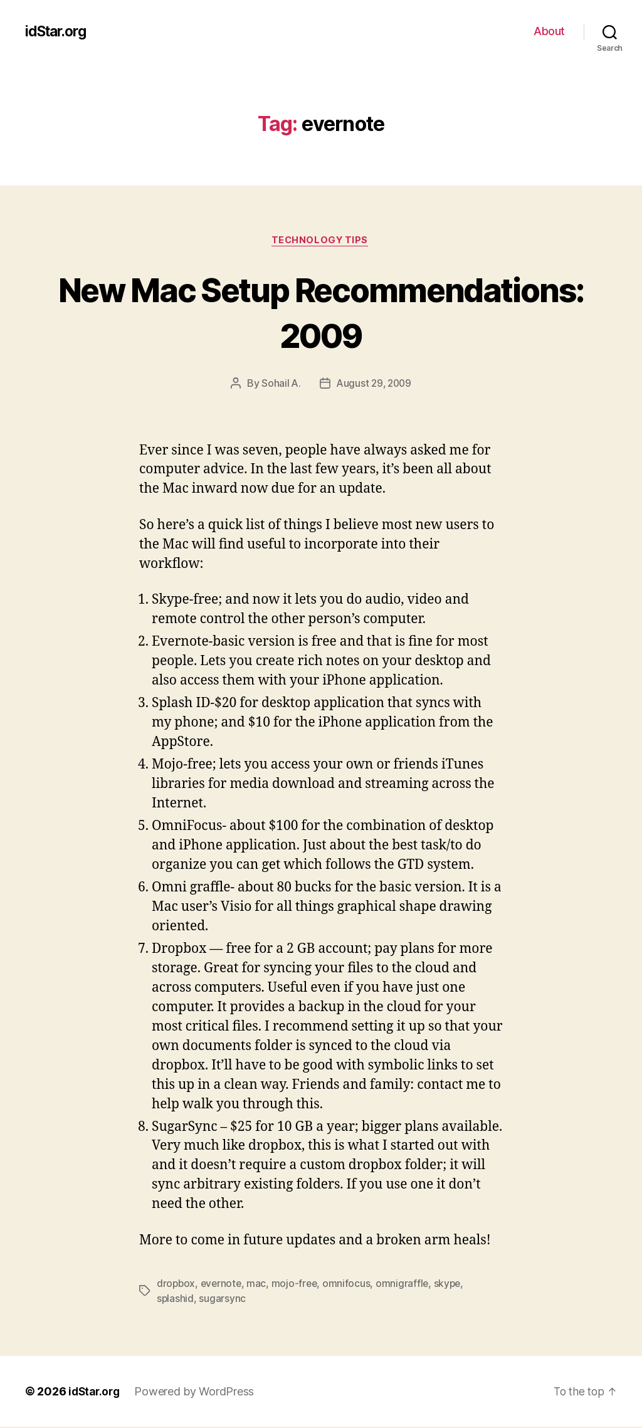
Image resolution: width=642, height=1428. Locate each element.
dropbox (176, 1284)
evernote (223, 1284)
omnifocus (351, 1284)
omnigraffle (406, 1284)
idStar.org (58, 31)
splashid (175, 1299)
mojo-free (298, 1284)
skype (452, 1284)
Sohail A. (280, 385)
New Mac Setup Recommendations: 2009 (321, 312)
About (549, 31)
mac (259, 1284)
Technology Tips (321, 241)
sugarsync (222, 1299)
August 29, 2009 (374, 385)
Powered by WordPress (198, 1392)
